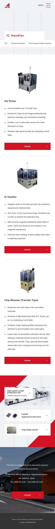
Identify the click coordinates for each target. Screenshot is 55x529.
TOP (5, 43)
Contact (27, 495)
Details (27, 146)
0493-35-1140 (20, 482)
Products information (18, 43)
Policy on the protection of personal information (27, 519)
